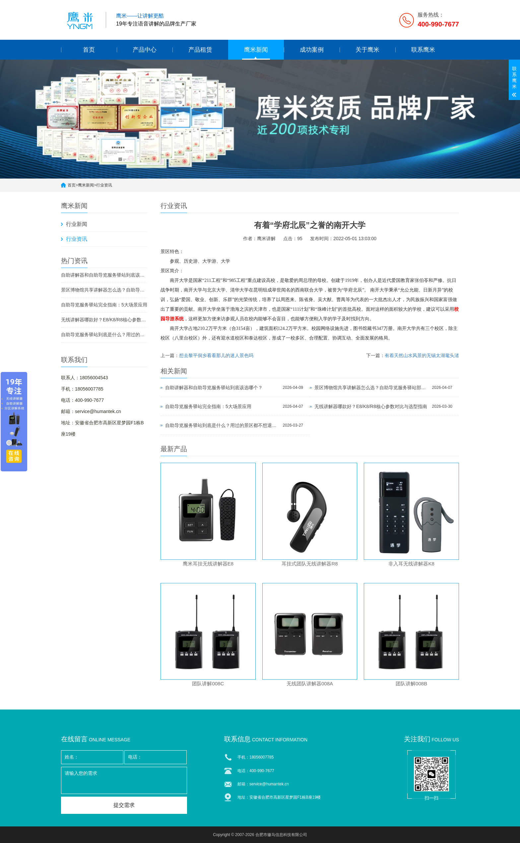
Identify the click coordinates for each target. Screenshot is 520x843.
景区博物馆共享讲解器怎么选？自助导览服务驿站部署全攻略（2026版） (104, 289)
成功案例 (312, 49)
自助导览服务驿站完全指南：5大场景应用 (104, 304)
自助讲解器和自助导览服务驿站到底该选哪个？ (104, 275)
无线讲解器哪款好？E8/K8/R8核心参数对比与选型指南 (104, 319)
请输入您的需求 (124, 780)
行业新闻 (76, 224)
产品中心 (145, 49)
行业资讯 (104, 185)
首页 (89, 49)
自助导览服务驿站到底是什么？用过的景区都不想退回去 (104, 334)
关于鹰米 (367, 49)
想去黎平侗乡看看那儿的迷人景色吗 (216, 355)
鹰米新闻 (256, 49)
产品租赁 (200, 49)
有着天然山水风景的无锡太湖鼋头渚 (422, 355)
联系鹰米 (423, 49)
